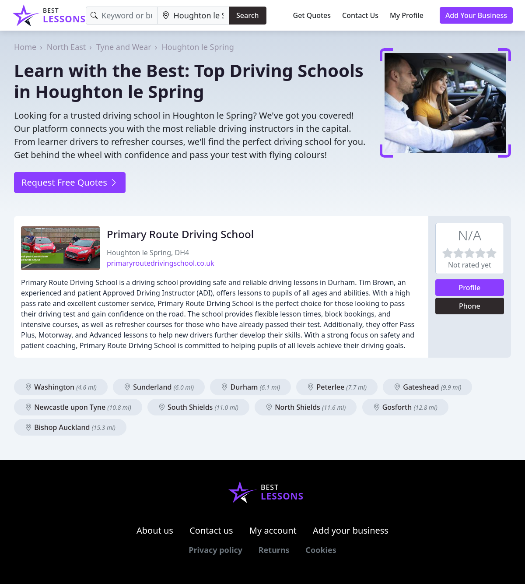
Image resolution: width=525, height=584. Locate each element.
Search (247, 15)
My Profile (407, 15)
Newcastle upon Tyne (78, 407)
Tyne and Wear (123, 47)
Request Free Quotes (69, 182)
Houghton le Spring (197, 47)
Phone (469, 306)
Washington (61, 387)
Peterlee (337, 387)
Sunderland (159, 387)
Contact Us (360, 15)
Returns (274, 550)
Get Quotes (312, 15)
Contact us (211, 530)
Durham (250, 387)
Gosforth (405, 407)
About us (154, 530)
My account (273, 530)
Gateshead (427, 387)
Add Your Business (476, 15)
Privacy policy (215, 550)
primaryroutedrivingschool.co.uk (160, 263)
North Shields (306, 407)
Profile (470, 287)
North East (66, 47)
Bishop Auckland (70, 427)
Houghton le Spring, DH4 (148, 252)
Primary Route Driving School (180, 234)
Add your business (350, 530)
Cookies (320, 550)
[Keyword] (122, 16)
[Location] (193, 16)
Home (25, 47)
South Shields (198, 407)
